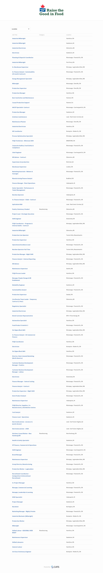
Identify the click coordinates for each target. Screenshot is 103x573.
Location (20, 29)
